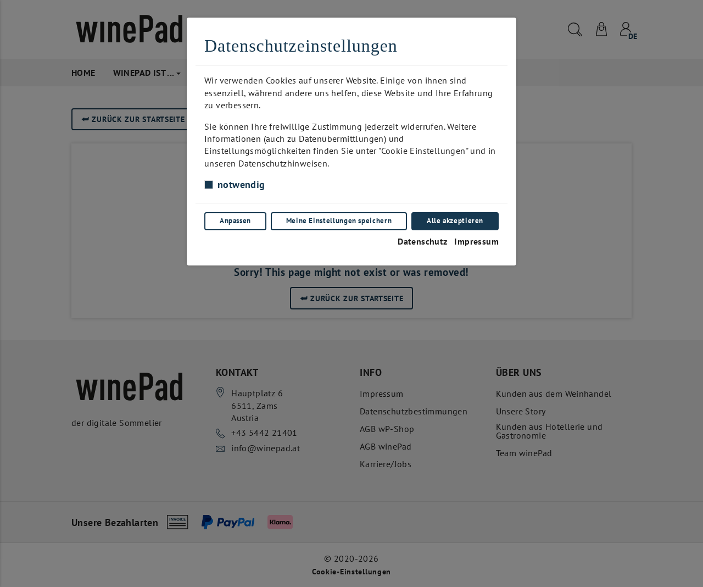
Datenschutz (422, 241)
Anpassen (235, 220)
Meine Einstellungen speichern (339, 220)
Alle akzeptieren (455, 220)
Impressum (476, 241)
